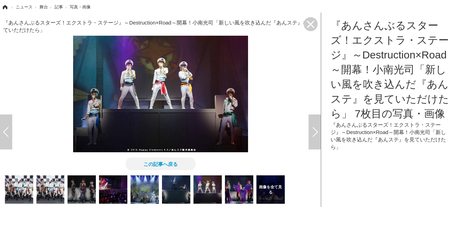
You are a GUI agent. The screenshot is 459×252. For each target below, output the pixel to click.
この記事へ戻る (160, 163)
